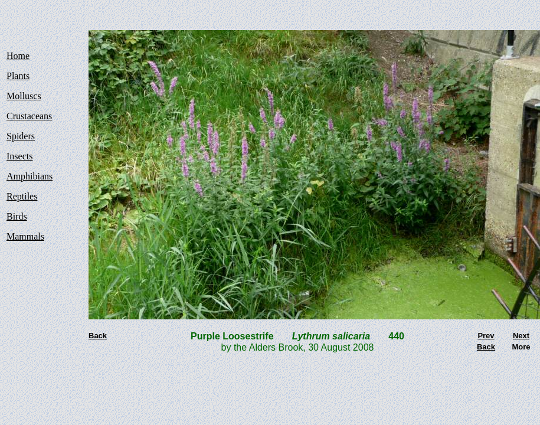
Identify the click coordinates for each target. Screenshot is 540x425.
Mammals (25, 236)
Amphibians (29, 176)
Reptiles (21, 196)
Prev (485, 335)
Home (18, 56)
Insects (19, 156)
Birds (16, 216)
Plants (18, 76)
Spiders (20, 136)
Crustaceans (29, 116)
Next (521, 335)
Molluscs (23, 96)
